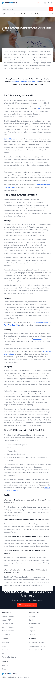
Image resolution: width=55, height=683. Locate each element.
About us (5, 665)
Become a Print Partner (37, 646)
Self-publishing (9, 139)
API (3, 653)
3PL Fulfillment (7, 624)
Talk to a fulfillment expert (27, 605)
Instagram (32, 634)
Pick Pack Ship (7, 634)
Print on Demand (8, 631)
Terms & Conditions (9, 657)
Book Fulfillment (8, 627)
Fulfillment (5, 14)
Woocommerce (34, 624)
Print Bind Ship (11, 677)
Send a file (5, 650)
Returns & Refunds (35, 650)
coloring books (9, 354)
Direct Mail (51, 14)
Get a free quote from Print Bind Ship (25, 82)
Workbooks (46, 351)
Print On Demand (36, 14)
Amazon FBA (6, 620)
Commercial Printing (20, 14)
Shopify (31, 620)
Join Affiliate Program (36, 643)
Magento (32, 631)
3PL (39, 108)
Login (37, 3)
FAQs (4, 646)
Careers (4, 669)
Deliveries (5, 643)
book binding (37, 339)
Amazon (32, 616)
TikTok (31, 627)
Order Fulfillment (8, 616)
